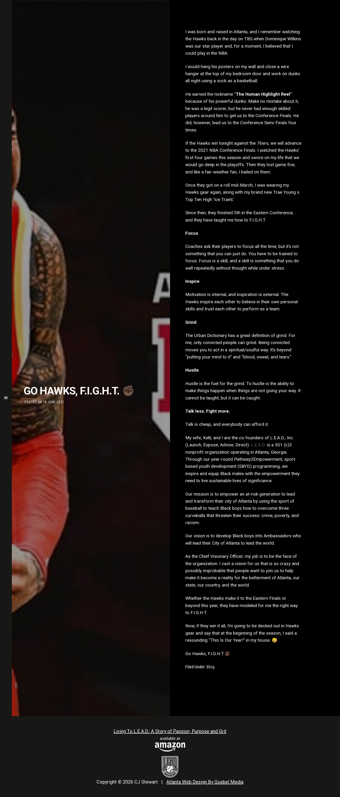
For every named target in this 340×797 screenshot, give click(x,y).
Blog (210, 667)
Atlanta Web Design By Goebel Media (204, 782)
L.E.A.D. (258, 445)
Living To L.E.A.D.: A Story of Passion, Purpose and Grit (170, 731)
